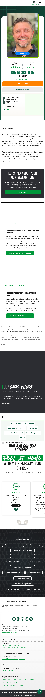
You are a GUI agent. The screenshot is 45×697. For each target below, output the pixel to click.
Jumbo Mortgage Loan (13, 573)
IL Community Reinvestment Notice (13, 685)
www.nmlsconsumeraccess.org (17, 695)
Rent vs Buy (32, 428)
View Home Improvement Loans (20, 253)
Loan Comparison (33, 433)
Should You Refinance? (14, 433)
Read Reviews (29, 67)
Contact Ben (22, 192)
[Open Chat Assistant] (39, 691)
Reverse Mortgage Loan (22, 584)
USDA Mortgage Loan (12, 589)
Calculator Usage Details (14, 443)
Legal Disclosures (28, 679)
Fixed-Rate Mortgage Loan (22, 567)
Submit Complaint (8, 670)
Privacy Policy (6, 679)
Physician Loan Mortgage (22, 550)
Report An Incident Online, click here (13, 659)
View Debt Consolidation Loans (20, 316)
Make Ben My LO (23, 53)
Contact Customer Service (10, 645)
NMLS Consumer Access (9, 632)
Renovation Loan (22, 578)
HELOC (22, 437)
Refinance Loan (34, 573)
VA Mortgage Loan (33, 589)
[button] (39, 3)
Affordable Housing (33, 545)
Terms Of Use (17, 679)
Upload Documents (22, 90)
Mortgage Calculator (16, 428)
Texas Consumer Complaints (11, 682)
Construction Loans (12, 545)
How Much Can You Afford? (22, 424)
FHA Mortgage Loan (33, 561)
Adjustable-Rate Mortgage (22, 556)
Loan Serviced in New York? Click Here (14, 647)
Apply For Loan (22, 83)
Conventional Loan (12, 561)
